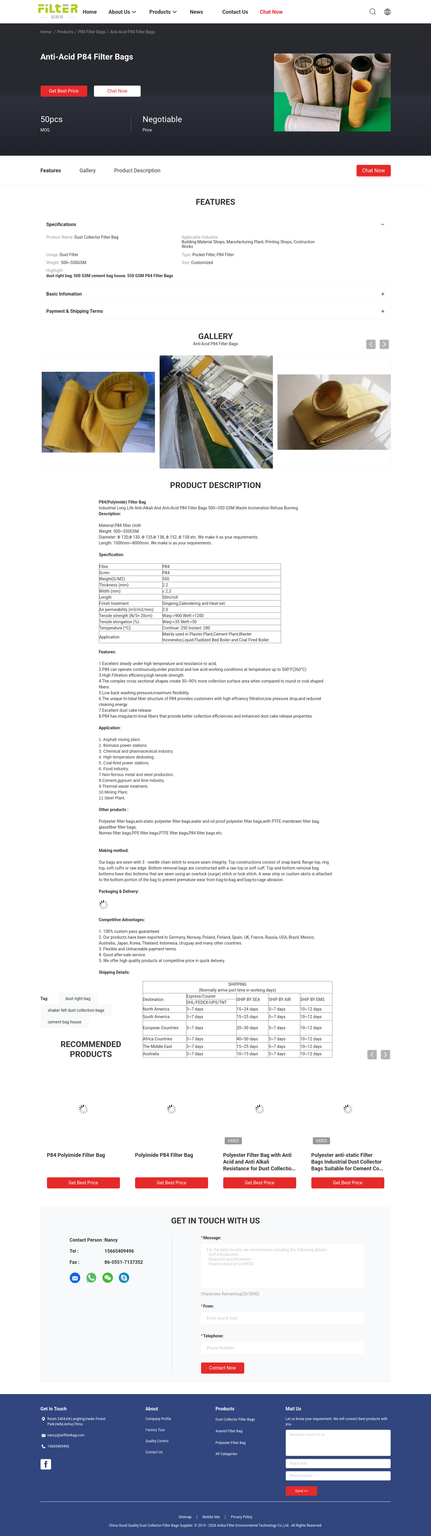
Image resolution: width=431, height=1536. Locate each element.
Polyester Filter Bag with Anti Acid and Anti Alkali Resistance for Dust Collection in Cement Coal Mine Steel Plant (259, 1168)
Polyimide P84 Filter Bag (164, 1155)
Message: (212, 1237)
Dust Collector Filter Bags (235, 1419)
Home (46, 31)
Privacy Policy (241, 1517)
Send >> (301, 1491)
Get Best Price (63, 91)
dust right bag (77, 998)
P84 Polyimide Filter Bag (76, 1155)
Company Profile (158, 1419)
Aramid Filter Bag (229, 1431)
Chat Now (117, 91)
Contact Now (222, 1368)
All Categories (226, 1454)
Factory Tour (155, 1430)
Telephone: (213, 1336)
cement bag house (64, 1022)
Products (65, 31)
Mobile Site (211, 1517)
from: (208, 1306)
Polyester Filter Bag (231, 1443)
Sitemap (185, 1517)
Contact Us (154, 1452)
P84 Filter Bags (91, 31)
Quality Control (157, 1441)
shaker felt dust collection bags (76, 1010)
